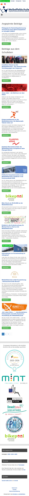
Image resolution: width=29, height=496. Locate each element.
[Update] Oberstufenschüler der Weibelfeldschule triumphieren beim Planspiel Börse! (13, 148)
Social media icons (7, 480)
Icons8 (16, 480)
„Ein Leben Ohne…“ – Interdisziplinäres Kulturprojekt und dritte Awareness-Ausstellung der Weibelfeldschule (14, 313)
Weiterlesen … (6, 43)
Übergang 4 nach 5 (5, 1)
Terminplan (21, 465)
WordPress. (22, 494)
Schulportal (18, 1)
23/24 (12, 454)
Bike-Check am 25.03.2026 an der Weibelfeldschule (12, 203)
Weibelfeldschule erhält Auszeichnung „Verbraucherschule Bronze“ (14, 280)
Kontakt (13, 1)
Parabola (15, 494)
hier (24, 469)
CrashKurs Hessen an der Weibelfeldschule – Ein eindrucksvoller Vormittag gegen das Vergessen (14, 66)
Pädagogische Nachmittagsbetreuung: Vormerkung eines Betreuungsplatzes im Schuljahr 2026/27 (14, 29)
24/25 (15, 454)
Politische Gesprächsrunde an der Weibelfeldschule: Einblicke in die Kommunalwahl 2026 (12, 176)
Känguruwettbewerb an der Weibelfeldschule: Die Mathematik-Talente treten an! (13, 121)
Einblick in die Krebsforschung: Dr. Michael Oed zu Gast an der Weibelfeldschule (13, 226)
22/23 (9, 454)
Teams (24, 1)
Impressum (14, 487)
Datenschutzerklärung (14, 491)
